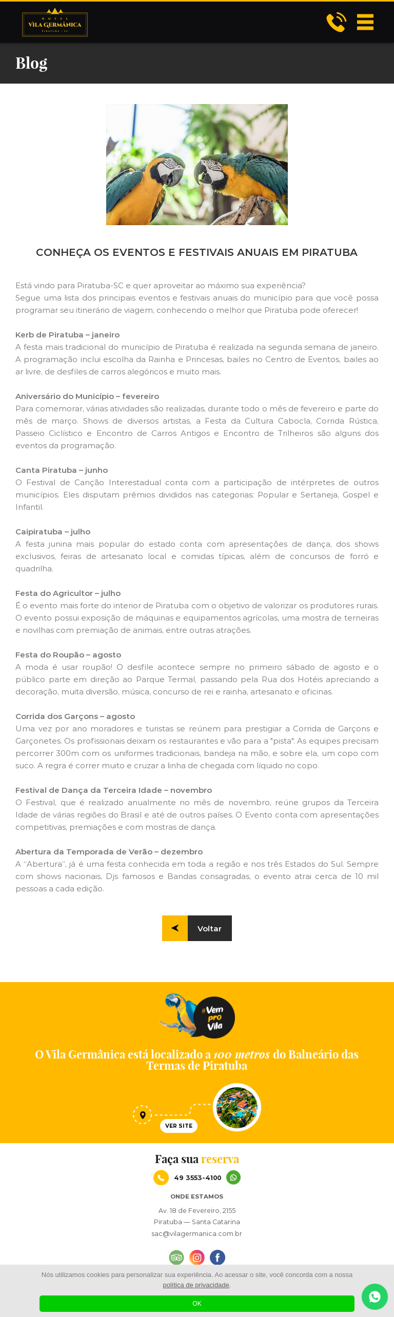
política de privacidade (196, 1285)
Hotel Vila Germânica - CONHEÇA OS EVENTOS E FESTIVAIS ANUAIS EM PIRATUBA (55, 22)
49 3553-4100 (207, 1177)
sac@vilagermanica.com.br (196, 1234)
